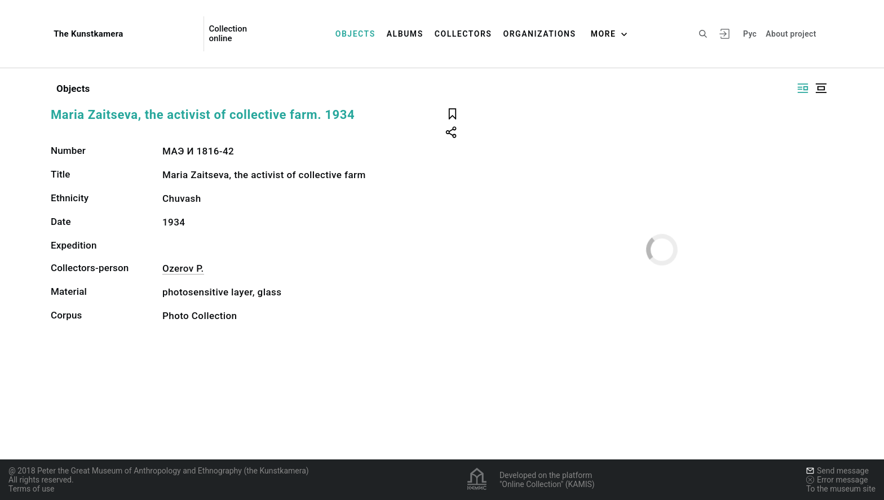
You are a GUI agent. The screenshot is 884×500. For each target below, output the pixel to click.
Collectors (463, 33)
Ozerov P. (183, 268)
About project (791, 33)
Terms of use (31, 488)
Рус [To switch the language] (750, 33)
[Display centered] (821, 88)
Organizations (539, 33)
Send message (837, 470)
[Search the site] (703, 33)
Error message (837, 479)
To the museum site (841, 488)
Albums (405, 33)
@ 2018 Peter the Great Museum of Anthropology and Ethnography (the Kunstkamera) (158, 470)
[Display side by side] (803, 88)
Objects (355, 33)
